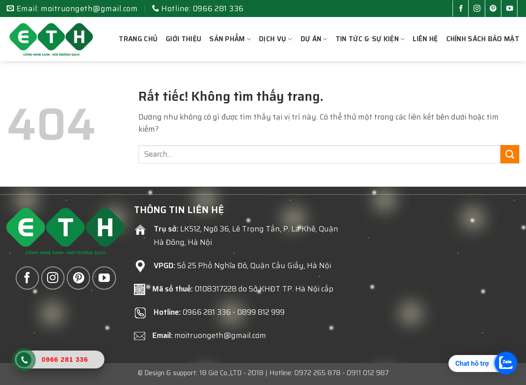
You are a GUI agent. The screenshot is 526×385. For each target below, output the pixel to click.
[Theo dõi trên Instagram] (478, 9)
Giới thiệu (183, 39)
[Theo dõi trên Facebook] (462, 9)
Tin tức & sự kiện (370, 39)
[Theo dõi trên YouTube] (511, 9)
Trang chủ (138, 39)
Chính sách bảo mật (482, 39)
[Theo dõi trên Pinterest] (494, 9)
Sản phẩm (230, 39)
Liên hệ (425, 39)
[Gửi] (509, 154)
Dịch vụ (276, 39)
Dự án (314, 39)
